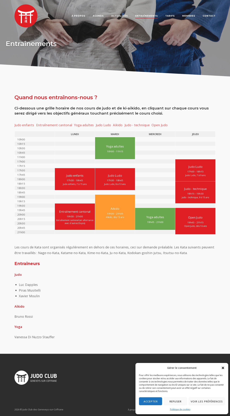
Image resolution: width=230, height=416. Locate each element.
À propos (78, 15)
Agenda (98, 15)
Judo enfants (24, 125)
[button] (223, 368)
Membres (188, 15)
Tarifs (170, 15)
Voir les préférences (207, 401)
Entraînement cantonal (54, 125)
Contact (209, 15)
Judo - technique (137, 125)
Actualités (119, 15)
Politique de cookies (180, 409)
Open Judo (160, 125)
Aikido (117, 125)
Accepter (151, 401)
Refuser (175, 401)
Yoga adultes (84, 125)
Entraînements (146, 15)
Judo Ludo (103, 125)
